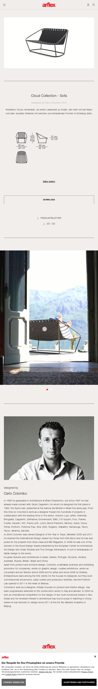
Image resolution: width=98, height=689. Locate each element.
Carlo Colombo (53, 102)
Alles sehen (49, 181)
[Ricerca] (94, 4)
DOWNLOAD (49, 199)
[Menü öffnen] (4, 4)
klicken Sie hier (45, 672)
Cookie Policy (11, 674)
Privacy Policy (87, 672)
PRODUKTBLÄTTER (51, 218)
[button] (47, 389)
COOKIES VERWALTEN (13, 682)
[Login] (88, 4)
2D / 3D (51, 223)
